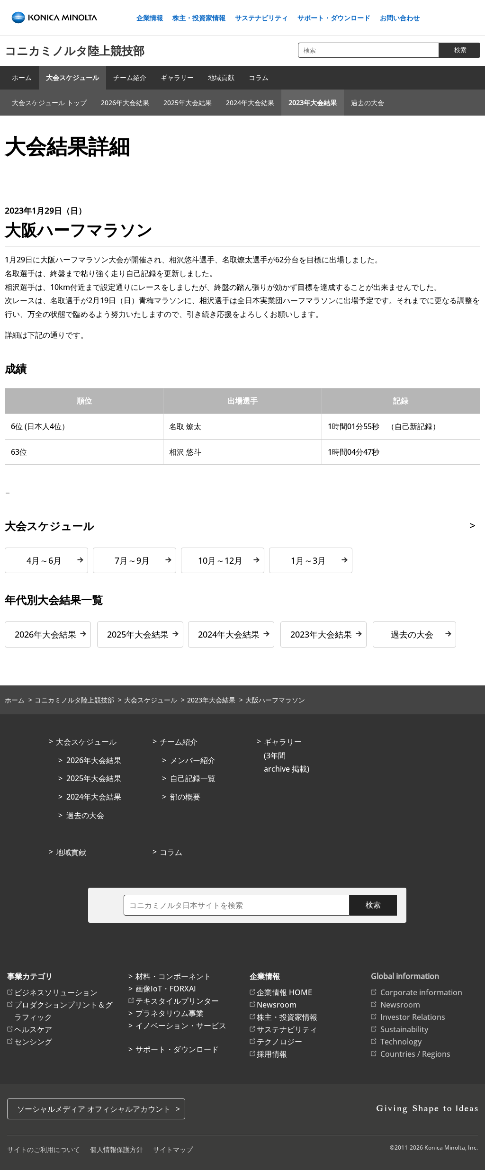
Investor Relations (412, 1017)
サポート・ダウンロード (333, 18)
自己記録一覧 (193, 778)
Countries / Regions (415, 1054)
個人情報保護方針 (116, 1149)
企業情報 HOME (284, 992)
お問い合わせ (400, 18)
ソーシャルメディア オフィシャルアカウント (94, 1109)
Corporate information (421, 992)
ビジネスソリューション (56, 992)
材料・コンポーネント (173, 976)
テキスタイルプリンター (177, 1001)
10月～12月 (220, 560)
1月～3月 (308, 560)
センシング (33, 1041)
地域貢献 (221, 77)
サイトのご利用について (43, 1149)
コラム (259, 77)
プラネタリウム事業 (169, 1013)
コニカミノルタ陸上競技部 (74, 50)
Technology (401, 1041)
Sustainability (404, 1029)
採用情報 (272, 1054)
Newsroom (276, 1004)
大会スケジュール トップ (49, 102)
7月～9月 (132, 560)
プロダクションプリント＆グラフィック (63, 1010)
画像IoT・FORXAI (165, 988)
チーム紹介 (129, 77)
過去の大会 (367, 102)
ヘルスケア (33, 1029)
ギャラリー (177, 77)
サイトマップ (173, 1149)
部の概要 (185, 797)
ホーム (22, 77)
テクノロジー (279, 1041)
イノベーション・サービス (180, 1025)
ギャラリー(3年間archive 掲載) (286, 755)
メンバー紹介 (193, 760)
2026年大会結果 (125, 102)
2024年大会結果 (250, 102)
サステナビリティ (261, 18)
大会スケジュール (72, 77)
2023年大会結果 (312, 102)
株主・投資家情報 (198, 18)
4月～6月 (44, 560)
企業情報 (149, 18)
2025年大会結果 (187, 102)
